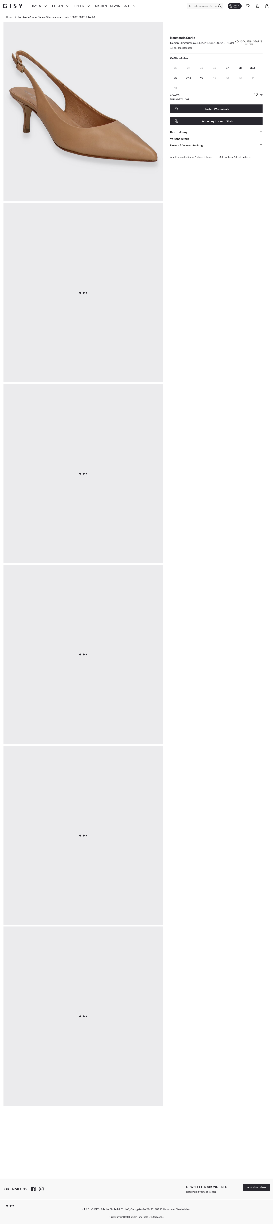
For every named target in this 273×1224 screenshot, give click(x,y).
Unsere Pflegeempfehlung (216, 145)
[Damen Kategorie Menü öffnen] (45, 5)
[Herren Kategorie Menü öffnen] (67, 5)
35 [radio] (201, 67)
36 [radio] (214, 67)
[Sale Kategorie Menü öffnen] (134, 5)
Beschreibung (216, 132)
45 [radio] (175, 87)
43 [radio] (240, 77)
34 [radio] (188, 67)
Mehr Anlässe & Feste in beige (235, 156)
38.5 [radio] (253, 67)
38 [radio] (240, 67)
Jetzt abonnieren (256, 1187)
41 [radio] (214, 77)
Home (9, 16)
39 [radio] (175, 77)
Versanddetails (216, 138)
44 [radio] (253, 77)
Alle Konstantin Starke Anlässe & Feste (191, 156)
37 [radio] (227, 67)
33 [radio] (175, 67)
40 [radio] (201, 77)
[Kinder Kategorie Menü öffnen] (88, 5)
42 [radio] (227, 77)
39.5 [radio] (188, 77)
